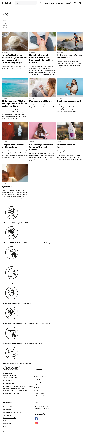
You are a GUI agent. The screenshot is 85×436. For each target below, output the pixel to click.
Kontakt (5, 429)
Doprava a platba (8, 407)
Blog (4, 421)
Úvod (37, 374)
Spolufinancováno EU (9, 418)
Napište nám (7, 409)
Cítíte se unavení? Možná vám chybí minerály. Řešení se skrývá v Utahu (14, 103)
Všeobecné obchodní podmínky (12, 412)
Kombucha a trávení (41, 396)
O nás (5, 426)
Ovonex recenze (8, 423)
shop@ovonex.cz (44, 408)
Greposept (39, 387)
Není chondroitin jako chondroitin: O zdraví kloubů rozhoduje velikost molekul (41, 59)
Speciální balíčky (41, 376)
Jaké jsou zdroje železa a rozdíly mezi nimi (13, 145)
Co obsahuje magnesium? (69, 101)
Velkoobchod (7, 415)
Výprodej (38, 379)
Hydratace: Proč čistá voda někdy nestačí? (69, 56)
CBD (37, 390)
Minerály (38, 382)
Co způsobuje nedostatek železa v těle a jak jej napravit (41, 147)
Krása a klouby (40, 393)
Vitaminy (38, 385)
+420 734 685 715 (43, 406)
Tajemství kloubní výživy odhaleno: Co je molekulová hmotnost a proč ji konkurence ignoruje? (14, 59)
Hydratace (7, 186)
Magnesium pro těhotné (40, 101)
